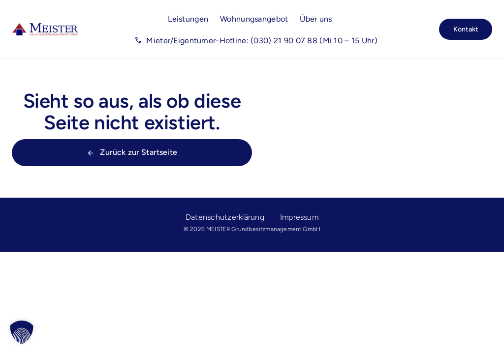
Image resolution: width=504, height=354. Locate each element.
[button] (21, 332)
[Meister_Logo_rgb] (45, 26)
